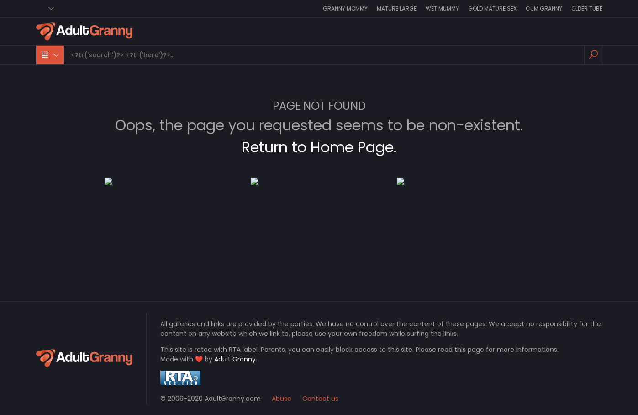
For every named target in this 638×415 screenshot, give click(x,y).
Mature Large (397, 8)
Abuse (281, 398)
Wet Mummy (442, 8)
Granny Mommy (345, 8)
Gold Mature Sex (492, 8)
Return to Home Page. (319, 147)
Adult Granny (235, 359)
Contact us (320, 398)
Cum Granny (544, 8)
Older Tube (586, 8)
